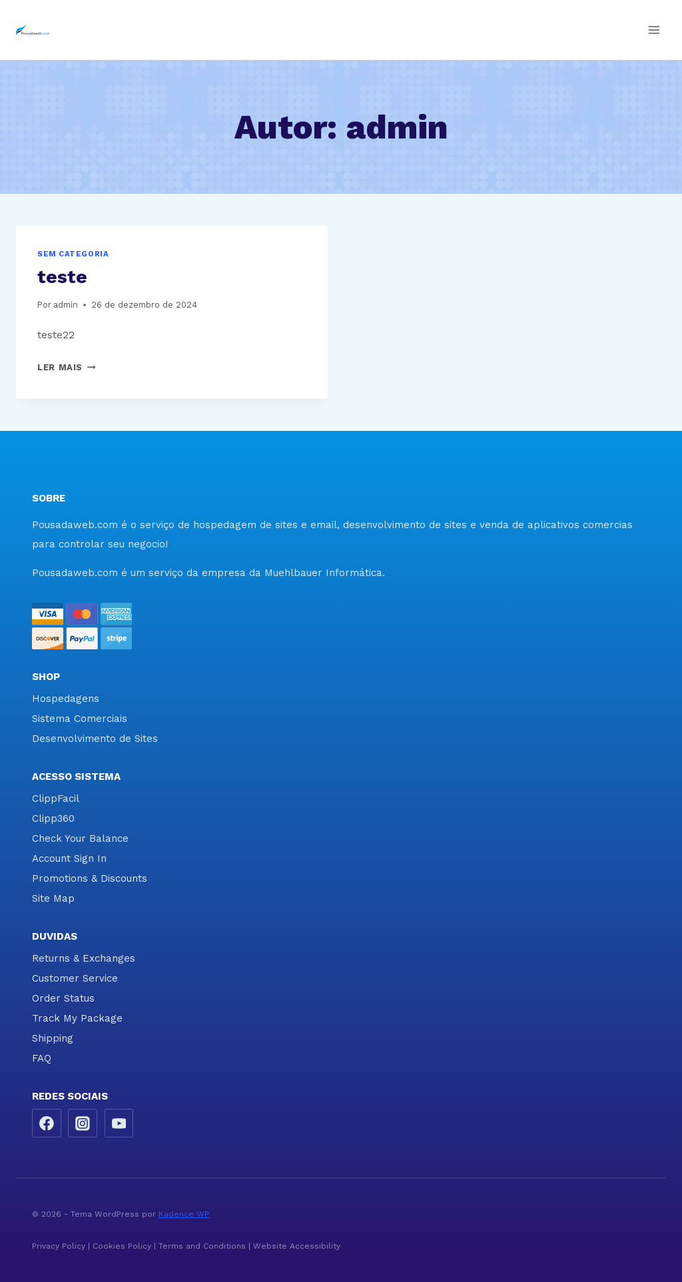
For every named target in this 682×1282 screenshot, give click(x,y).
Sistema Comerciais (79, 719)
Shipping (52, 1038)
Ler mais (66, 367)
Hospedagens (65, 699)
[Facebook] (46, 1123)
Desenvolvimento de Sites (95, 739)
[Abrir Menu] (653, 29)
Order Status (63, 998)
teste (62, 277)
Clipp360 (53, 818)
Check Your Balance (80, 838)
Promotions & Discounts (89, 878)
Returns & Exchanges (83, 958)
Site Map (53, 898)
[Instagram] (82, 1123)
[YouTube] (119, 1123)
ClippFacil (55, 798)
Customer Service (75, 978)
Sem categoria (73, 254)
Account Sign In (69, 858)
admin (65, 305)
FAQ (41, 1058)
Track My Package (77, 1018)
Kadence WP (184, 1214)
